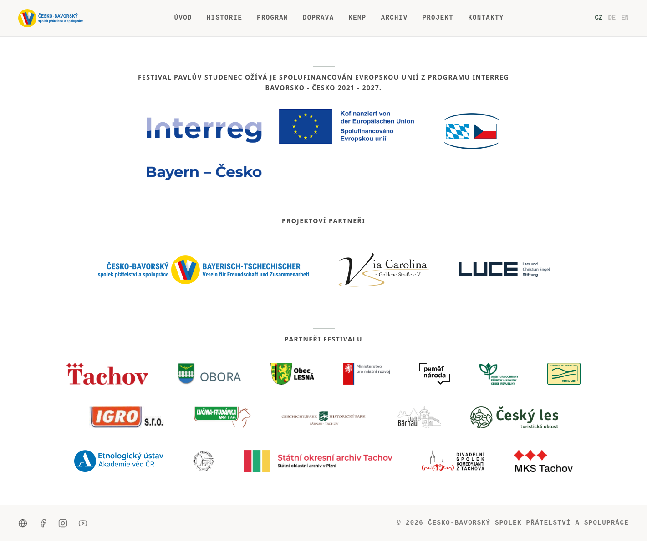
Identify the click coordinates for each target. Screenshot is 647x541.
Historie (224, 18)
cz (599, 18)
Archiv (394, 18)
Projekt (437, 18)
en (625, 18)
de (612, 18)
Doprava (318, 18)
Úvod (183, 18)
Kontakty (486, 18)
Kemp (357, 18)
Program (272, 18)
